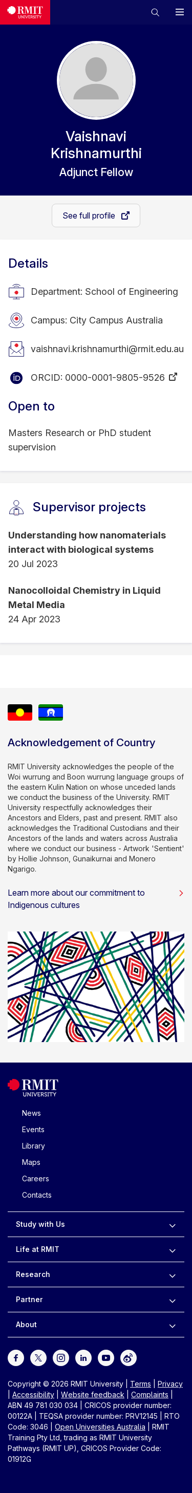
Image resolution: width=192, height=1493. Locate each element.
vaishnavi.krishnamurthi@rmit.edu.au (107, 348)
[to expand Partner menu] (172, 1299)
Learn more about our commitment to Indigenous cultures (96, 899)
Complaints (149, 1394)
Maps (31, 1162)
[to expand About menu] (172, 1324)
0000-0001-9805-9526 (115, 377)
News (31, 1113)
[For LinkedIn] (83, 1357)
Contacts (37, 1195)
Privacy (170, 1383)
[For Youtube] (106, 1357)
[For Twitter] (38, 1357)
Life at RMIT (37, 1249)
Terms (140, 1383)
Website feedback (92, 1394)
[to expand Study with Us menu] (172, 1224)
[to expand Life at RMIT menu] (172, 1249)
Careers (35, 1178)
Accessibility (33, 1394)
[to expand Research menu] (172, 1274)
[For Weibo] (128, 1357)
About (26, 1324)
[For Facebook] (16, 1357)
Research (33, 1274)
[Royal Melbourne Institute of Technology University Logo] (25, 12)
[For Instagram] (61, 1357)
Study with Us (40, 1224)
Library (33, 1145)
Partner (29, 1299)
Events (33, 1129)
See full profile (89, 215)
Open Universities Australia (100, 1426)
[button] (155, 12)
